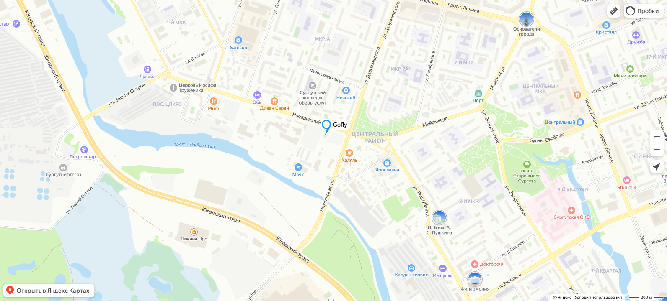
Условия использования (598, 297)
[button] (613, 11)
